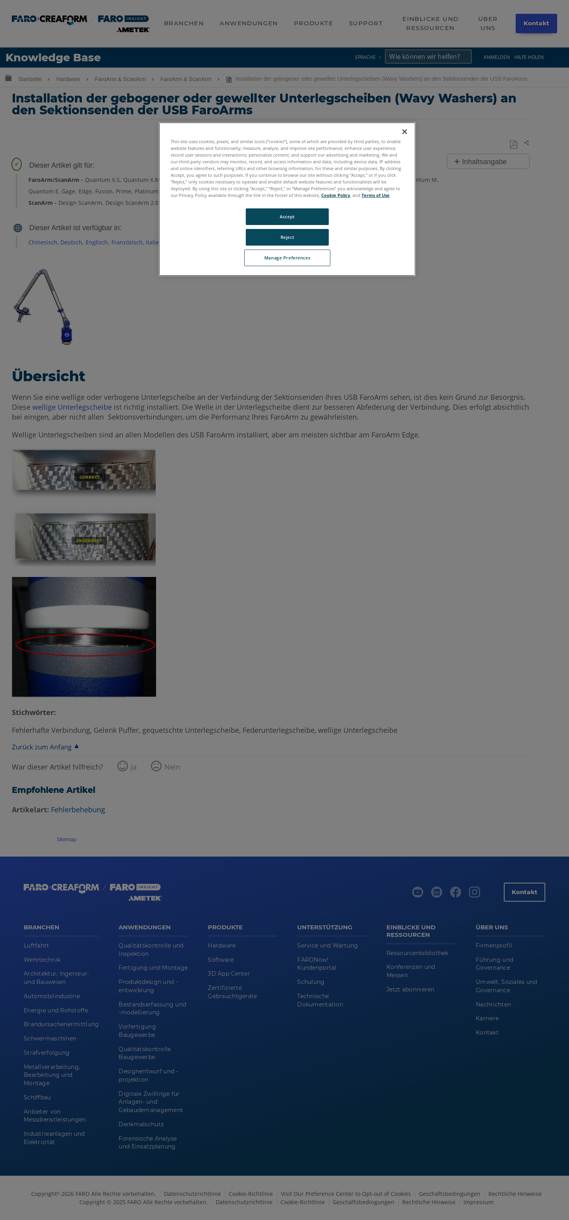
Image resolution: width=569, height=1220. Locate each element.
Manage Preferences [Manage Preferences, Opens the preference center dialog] (287, 258)
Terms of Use (376, 195)
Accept (287, 216)
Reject (287, 237)
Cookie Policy (335, 195)
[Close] (404, 131)
